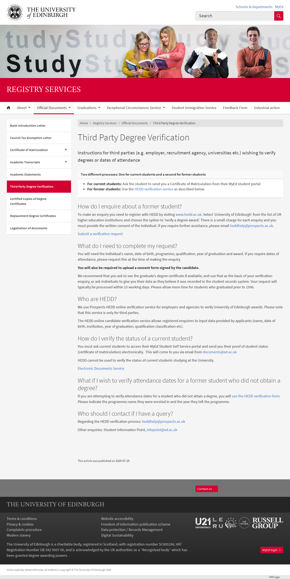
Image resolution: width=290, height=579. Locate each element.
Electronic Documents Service (101, 368)
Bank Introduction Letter (27, 125)
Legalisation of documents (28, 228)
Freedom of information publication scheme (135, 524)
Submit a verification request (100, 233)
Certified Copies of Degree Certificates (28, 201)
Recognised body (155, 549)
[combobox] (234, 16)
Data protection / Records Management (132, 529)
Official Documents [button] (52, 107)
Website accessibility (117, 518)
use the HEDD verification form (256, 396)
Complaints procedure (24, 529)
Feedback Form (235, 107)
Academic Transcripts (25, 162)
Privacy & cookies (20, 524)
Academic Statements (25, 174)
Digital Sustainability (117, 535)
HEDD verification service (154, 189)
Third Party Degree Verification (31, 186)
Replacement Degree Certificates (33, 216)
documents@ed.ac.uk (220, 352)
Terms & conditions (22, 518)
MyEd (279, 6)
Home (84, 123)
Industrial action (267, 107)
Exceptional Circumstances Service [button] (134, 107)
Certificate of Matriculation (29, 150)
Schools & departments (254, 6)
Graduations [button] (87, 107)
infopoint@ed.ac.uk (162, 429)
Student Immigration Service (194, 107)
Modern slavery (19, 535)
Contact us (206, 489)
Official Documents (135, 123)
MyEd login (271, 550)
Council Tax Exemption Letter (31, 138)
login (276, 577)
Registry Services (105, 123)
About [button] (22, 107)
